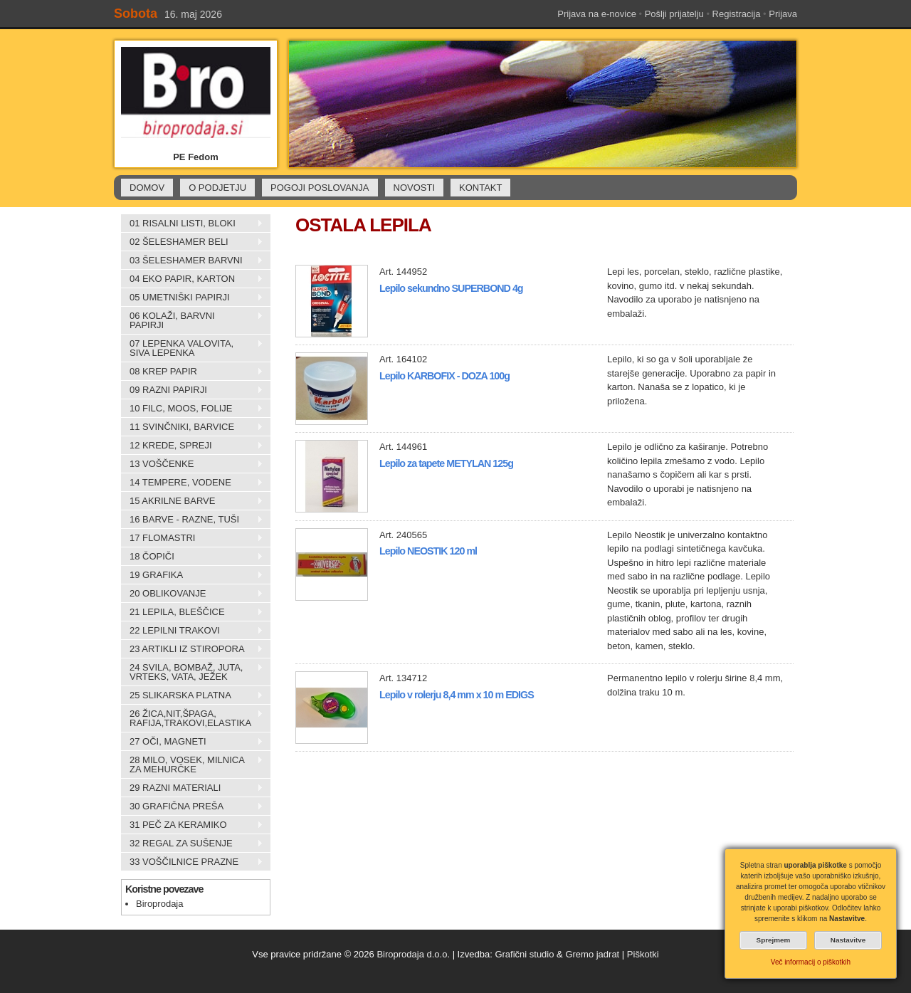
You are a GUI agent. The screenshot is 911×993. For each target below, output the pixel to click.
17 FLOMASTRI (192, 538)
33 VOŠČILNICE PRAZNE (192, 862)
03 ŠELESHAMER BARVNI (192, 260)
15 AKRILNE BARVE (192, 501)
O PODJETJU (217, 187)
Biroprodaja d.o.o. (413, 954)
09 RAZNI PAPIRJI (192, 390)
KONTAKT (480, 187)
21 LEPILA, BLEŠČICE (192, 612)
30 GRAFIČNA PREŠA (192, 806)
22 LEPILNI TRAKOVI (192, 630)
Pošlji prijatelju (674, 14)
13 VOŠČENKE (192, 464)
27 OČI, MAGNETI (192, 741)
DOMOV (147, 187)
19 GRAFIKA (192, 575)
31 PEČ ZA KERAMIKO (192, 825)
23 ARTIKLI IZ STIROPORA (192, 649)
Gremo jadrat (592, 954)
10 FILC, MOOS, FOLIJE (192, 408)
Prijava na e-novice (596, 14)
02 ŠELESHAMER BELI (192, 242)
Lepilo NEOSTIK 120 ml (428, 551)
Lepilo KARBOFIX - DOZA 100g (444, 376)
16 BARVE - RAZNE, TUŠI (192, 519)
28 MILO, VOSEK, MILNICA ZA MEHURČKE (192, 764)
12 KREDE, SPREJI (192, 445)
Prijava (783, 14)
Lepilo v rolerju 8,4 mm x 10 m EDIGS (456, 694)
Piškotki (643, 954)
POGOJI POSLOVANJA (319, 187)
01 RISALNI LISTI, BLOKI (192, 223)
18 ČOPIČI (192, 556)
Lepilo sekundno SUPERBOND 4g (451, 288)
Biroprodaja (160, 903)
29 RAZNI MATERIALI (192, 788)
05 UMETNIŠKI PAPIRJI (192, 297)
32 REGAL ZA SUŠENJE (192, 843)
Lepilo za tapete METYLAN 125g (446, 463)
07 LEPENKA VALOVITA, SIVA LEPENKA (192, 348)
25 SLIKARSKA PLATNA (192, 695)
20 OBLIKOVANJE (192, 593)
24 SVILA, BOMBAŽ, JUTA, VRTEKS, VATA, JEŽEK (192, 672)
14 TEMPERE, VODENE (192, 482)
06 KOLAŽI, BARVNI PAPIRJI (192, 320)
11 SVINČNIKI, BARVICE (192, 427)
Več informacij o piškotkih (811, 962)
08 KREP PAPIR (192, 371)
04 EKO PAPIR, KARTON (192, 279)
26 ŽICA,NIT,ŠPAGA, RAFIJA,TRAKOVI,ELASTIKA (192, 718)
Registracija (736, 14)
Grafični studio (524, 954)
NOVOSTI (415, 187)
